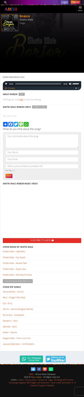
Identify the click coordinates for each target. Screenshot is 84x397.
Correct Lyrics (39, 107)
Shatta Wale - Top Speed (14, 257)
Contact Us (42, 380)
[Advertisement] (42, 52)
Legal (50, 380)
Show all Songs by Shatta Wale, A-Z (17, 281)
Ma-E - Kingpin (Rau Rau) (14, 297)
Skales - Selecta (10, 332)
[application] (42, 83)
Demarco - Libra (10, 320)
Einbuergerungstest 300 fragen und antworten (29, 382)
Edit (21, 94)
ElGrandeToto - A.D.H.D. (13, 291)
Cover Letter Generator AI (62, 382)
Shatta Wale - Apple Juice (14, 269)
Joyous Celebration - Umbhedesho (18, 344)
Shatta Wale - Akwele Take (15, 263)
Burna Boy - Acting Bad (13, 315)
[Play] (6, 83)
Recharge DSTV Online (63, 380)
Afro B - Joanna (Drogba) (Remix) (18, 309)
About (21, 380)
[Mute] (70, 83)
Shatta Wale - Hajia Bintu (14, 251)
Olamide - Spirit (10, 326)
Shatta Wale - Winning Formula (17, 274)
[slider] (38, 83)
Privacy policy (31, 380)
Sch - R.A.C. (8, 303)
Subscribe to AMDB (42, 240)
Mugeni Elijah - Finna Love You (16, 338)
